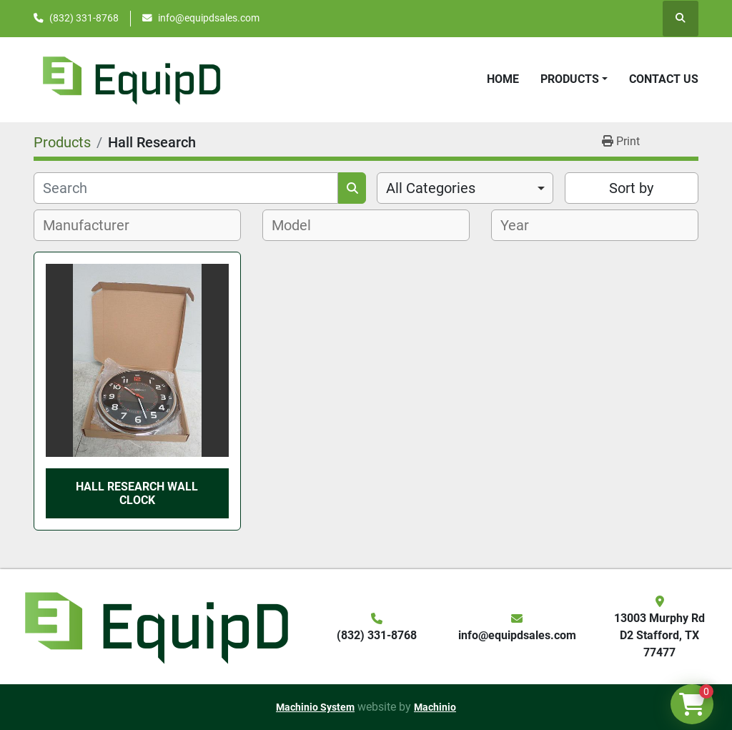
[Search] (186, 188)
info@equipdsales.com (208, 18)
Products (569, 79)
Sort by (631, 188)
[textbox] (94, 225)
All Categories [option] (430, 188)
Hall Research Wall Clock (137, 493)
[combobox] (465, 188)
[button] (574, 79)
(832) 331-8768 (84, 18)
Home (503, 79)
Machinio (435, 707)
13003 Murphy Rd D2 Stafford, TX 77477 (659, 635)
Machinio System (315, 707)
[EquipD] (154, 626)
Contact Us (663, 79)
